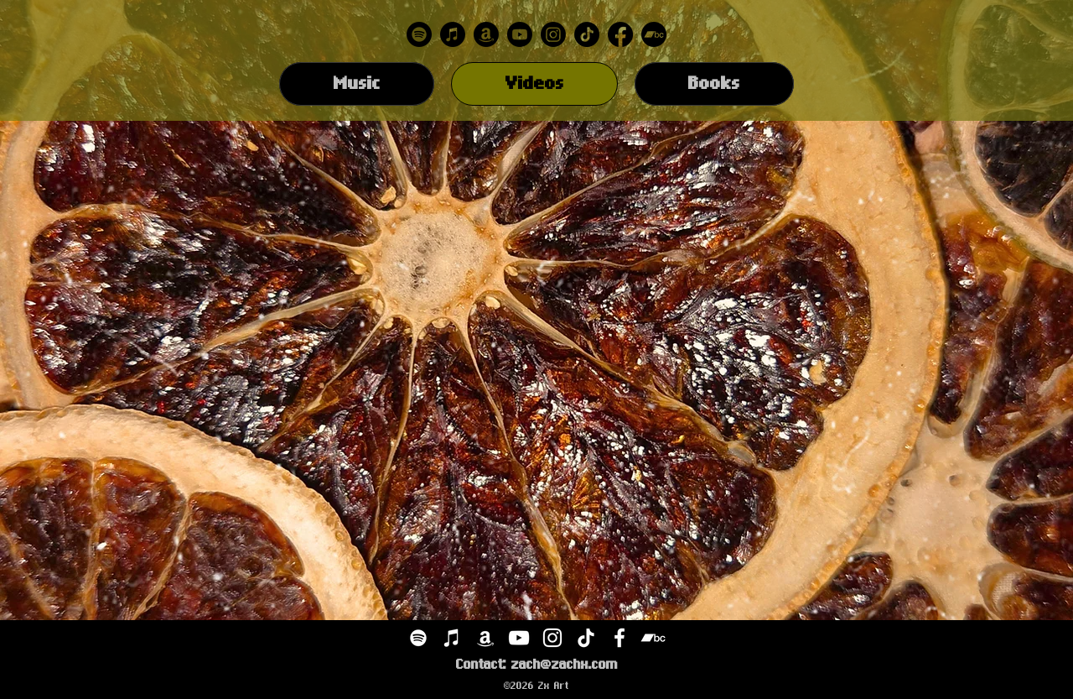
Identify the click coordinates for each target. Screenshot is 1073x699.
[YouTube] (518, 637)
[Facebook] (620, 34)
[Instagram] (553, 34)
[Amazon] (486, 34)
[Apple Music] (452, 34)
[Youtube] (519, 34)
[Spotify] (419, 34)
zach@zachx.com (564, 664)
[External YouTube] (327, 243)
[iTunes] (451, 637)
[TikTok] (586, 34)
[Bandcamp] (653, 34)
